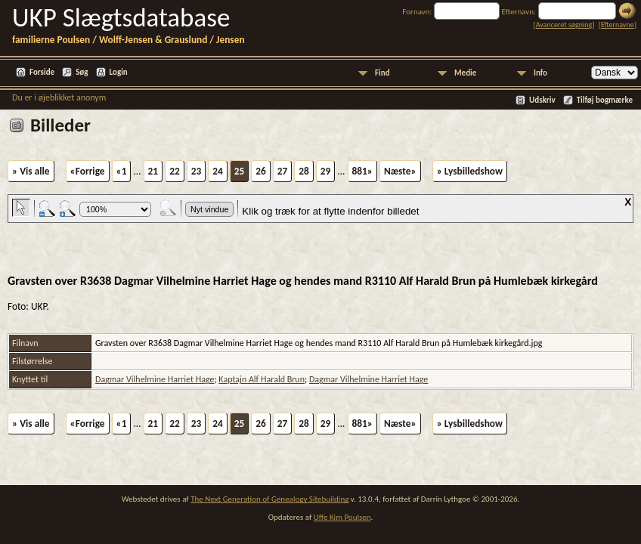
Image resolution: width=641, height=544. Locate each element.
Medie (465, 73)
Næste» (400, 171)
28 (304, 171)
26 (260, 171)
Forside (41, 72)
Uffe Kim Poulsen (342, 517)
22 (174, 171)
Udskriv (542, 100)
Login (119, 72)
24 (217, 171)
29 (325, 171)
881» (362, 171)
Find (382, 73)
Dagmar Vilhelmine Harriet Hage (154, 379)
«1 (121, 171)
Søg (82, 72)
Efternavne (617, 24)
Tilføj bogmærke (605, 100)
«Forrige (87, 171)
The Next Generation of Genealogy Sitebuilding (269, 499)
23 (196, 171)
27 (282, 171)
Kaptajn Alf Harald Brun (261, 379)
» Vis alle (31, 171)
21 (153, 171)
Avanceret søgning (564, 24)
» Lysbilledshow (470, 171)
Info (540, 73)
